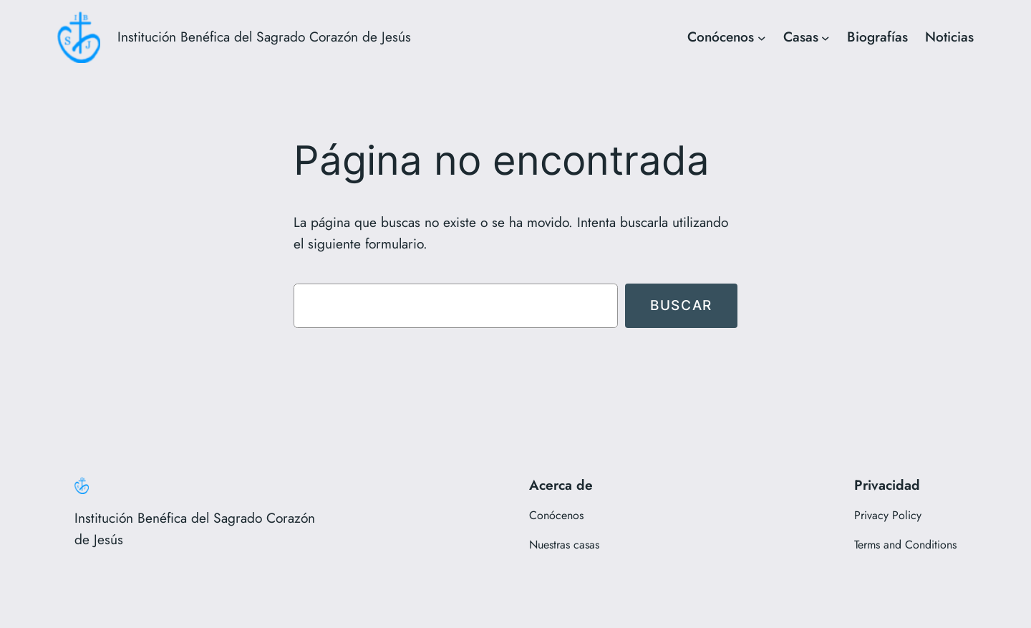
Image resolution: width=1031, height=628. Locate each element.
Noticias (949, 36)
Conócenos (720, 36)
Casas (800, 36)
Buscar (681, 305)
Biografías (877, 36)
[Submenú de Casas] (825, 37)
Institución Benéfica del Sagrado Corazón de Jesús (264, 36)
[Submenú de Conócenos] (761, 37)
